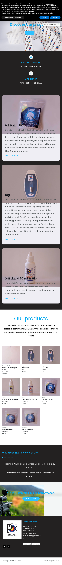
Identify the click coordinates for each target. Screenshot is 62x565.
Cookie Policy (36, 544)
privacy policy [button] (50, 4)
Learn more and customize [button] (12, 17)
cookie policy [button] (55, 7)
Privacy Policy (27, 544)
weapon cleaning (31, 62)
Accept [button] (55, 17)
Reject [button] (44, 17)
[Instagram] (8, 546)
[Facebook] (4, 546)
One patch (31, 79)
